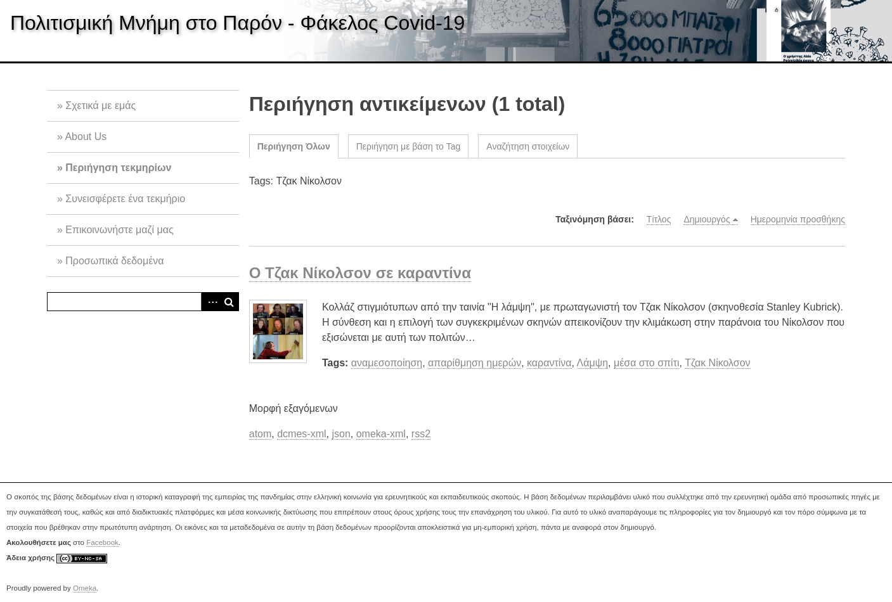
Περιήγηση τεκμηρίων (118, 167)
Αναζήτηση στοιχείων (527, 146)
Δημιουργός (706, 219)
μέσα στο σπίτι (647, 362)
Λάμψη (592, 362)
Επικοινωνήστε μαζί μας (119, 229)
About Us (86, 136)
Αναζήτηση (229, 301)
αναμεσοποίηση (386, 362)
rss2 (420, 433)
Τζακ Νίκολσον (718, 362)
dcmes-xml (301, 433)
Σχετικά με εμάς (100, 105)
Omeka (84, 588)
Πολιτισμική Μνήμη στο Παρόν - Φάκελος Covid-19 (237, 22)
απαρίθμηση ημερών (474, 362)
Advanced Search (210, 301)
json (341, 433)
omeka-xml (381, 433)
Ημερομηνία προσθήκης (798, 219)
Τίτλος (659, 219)
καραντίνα (549, 362)
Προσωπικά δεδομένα (114, 260)
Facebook (102, 542)
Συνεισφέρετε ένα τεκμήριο (125, 198)
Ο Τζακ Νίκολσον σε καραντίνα (360, 272)
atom (260, 433)
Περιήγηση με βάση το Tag (408, 146)
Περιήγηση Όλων (293, 146)
